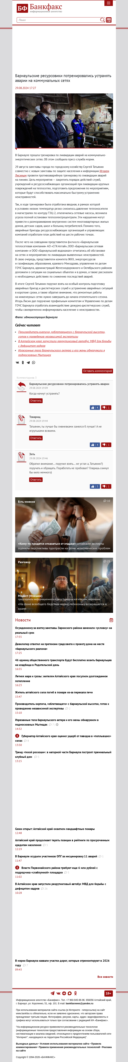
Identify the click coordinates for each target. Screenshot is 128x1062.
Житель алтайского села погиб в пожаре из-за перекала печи (54, 692)
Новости (23, 619)
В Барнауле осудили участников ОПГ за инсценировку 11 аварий (56, 856)
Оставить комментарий (97, 371)
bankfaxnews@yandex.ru (79, 1003)
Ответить (35, 400)
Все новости (105, 977)
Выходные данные (27, 1043)
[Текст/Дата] (108, 20)
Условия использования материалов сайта (64, 1043)
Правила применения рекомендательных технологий (69, 1047)
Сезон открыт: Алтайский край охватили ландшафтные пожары (55, 829)
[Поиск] (102, 19)
